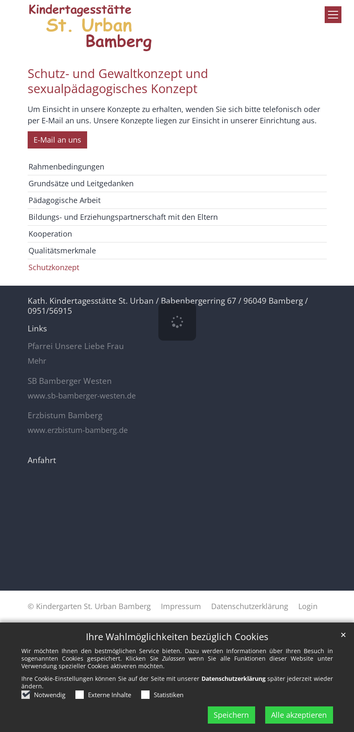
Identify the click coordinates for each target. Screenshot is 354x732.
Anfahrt (42, 460)
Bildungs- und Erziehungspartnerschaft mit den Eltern (123, 217)
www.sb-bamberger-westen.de (82, 396)
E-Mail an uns (57, 140)
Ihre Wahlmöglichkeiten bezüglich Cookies (177, 636)
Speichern (231, 715)
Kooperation (50, 234)
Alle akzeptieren (299, 715)
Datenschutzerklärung (234, 679)
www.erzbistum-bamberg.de (78, 430)
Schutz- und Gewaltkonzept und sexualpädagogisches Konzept (118, 81)
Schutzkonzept (53, 267)
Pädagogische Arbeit (64, 200)
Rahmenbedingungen (66, 167)
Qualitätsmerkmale (62, 250)
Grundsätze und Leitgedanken (81, 183)
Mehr (37, 361)
